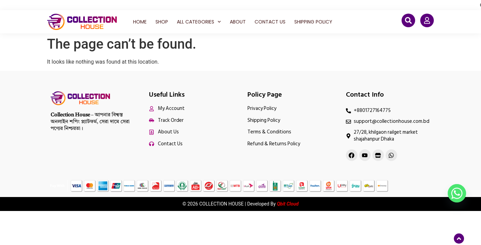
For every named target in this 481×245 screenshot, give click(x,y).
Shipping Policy (313, 21)
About (238, 21)
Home (140, 21)
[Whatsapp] (457, 193)
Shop (161, 21)
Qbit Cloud (288, 204)
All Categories (199, 22)
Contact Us (270, 21)
